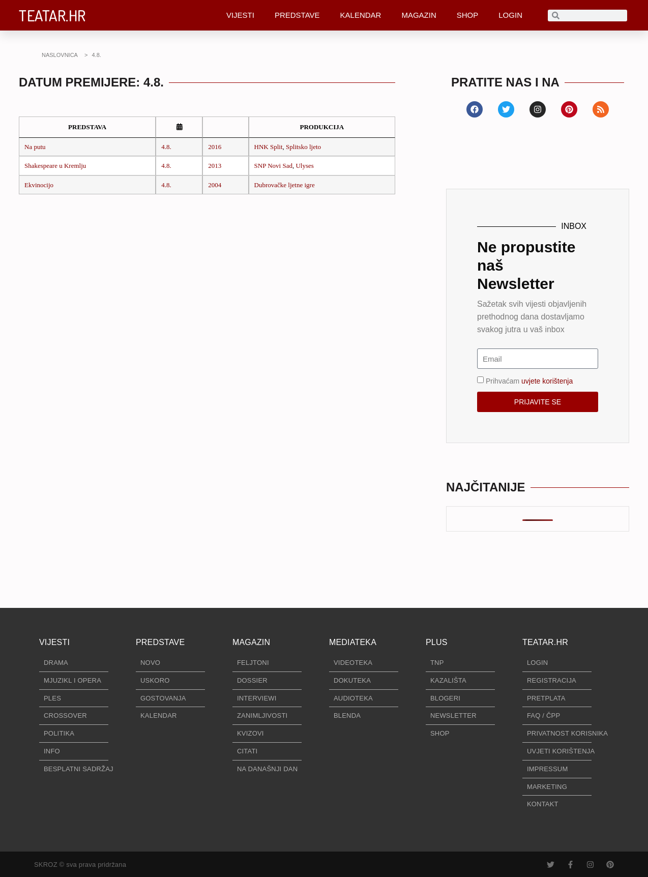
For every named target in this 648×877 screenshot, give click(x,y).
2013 (214, 165)
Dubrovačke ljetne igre (284, 185)
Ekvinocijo (38, 185)
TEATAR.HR (52, 15)
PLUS (437, 642)
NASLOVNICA (60, 55)
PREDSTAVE (297, 15)
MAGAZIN (418, 15)
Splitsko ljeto (303, 147)
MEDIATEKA (352, 642)
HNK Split (268, 147)
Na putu (35, 147)
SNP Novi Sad (273, 165)
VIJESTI (240, 15)
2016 (214, 147)
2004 (214, 185)
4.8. (166, 147)
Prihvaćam (529, 381)
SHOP (468, 15)
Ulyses (304, 165)
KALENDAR (360, 15)
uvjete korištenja (547, 381)
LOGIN (510, 15)
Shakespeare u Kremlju (55, 165)
